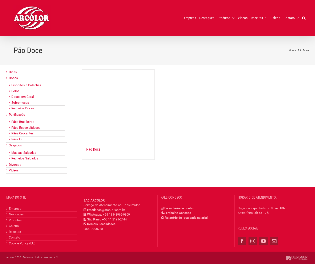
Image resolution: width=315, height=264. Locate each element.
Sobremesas (20, 103)
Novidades (16, 214)
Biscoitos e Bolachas (26, 85)
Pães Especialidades (25, 128)
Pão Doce (93, 149)
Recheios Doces (22, 108)
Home (292, 50)
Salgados (15, 145)
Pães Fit (17, 139)
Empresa (15, 209)
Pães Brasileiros (22, 122)
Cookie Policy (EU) (22, 243)
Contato (14, 237)
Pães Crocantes (22, 133)
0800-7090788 (93, 229)
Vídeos (14, 170)
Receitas (15, 232)
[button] (304, 18)
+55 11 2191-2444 (114, 219)
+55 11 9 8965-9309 (116, 214)
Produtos (15, 220)
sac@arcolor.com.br (111, 210)
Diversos (15, 165)
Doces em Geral (22, 97)
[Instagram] (253, 241)
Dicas (13, 72)
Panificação (17, 115)
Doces (13, 78)
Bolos (15, 91)
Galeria (14, 226)
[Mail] (274, 241)
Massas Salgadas (23, 153)
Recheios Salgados (24, 158)
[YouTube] (263, 241)
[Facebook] (242, 241)
